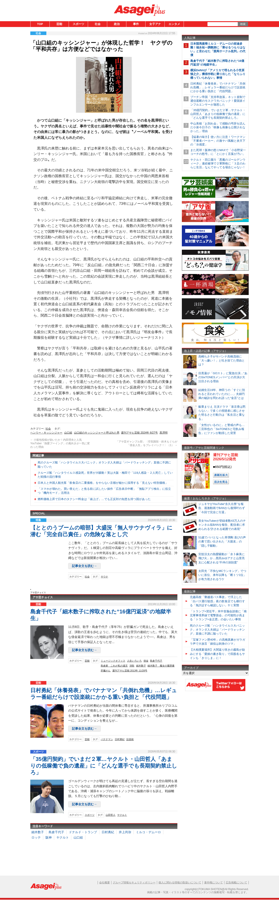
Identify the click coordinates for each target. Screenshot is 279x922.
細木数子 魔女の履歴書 (161, 665)
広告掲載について (236, 882)
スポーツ (78, 24)
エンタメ (174, 24)
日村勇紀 (120, 739)
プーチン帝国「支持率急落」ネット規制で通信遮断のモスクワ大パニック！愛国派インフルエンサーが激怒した (217, 100)
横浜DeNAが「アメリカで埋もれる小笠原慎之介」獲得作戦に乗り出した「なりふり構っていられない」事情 (217, 74)
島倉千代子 (156, 660)
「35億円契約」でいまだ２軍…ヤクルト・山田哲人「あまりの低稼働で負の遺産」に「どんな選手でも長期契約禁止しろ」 (103, 765)
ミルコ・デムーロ (148, 832)
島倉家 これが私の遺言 (114, 665)
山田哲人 (110, 815)
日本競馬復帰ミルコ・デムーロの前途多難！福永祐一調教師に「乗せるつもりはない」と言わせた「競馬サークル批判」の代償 (217, 49)
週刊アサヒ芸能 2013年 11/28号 (129, 670)
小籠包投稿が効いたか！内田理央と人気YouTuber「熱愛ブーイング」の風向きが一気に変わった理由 (60, 443)
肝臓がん (106, 670)
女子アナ (155, 24)
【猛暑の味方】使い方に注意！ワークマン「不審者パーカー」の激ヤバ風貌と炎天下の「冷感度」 (217, 140)
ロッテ (36, 837)
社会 (98, 24)
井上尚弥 (125, 832)
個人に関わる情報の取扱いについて (179, 882)
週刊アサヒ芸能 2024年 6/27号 (139, 432)
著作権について (213, 882)
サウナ (104, 576)
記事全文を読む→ (84, 566)
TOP (40, 24)
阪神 (48, 837)
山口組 (68, 432)
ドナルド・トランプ (83, 832)
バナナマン (107, 739)
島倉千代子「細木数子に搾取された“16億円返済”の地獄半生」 (217, 62)
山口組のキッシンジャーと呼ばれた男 (96, 432)
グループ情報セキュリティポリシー (134, 882)
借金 (146, 660)
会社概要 (104, 882)
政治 (117, 24)
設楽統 (130, 739)
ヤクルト (122, 815)
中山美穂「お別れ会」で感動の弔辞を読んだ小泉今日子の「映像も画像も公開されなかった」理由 (217, 127)
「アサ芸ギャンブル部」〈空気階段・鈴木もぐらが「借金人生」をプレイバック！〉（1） (146, 443)
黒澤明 (164, 432)
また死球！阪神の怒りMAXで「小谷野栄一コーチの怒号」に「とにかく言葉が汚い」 (218, 152)
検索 (243, 24)
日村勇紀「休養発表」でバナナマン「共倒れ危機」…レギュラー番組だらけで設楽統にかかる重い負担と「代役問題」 (217, 87)
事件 (136, 24)
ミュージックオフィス (113, 660)
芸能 (59, 24)
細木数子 (141, 665)
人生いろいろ (134, 660)
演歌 (131, 665)
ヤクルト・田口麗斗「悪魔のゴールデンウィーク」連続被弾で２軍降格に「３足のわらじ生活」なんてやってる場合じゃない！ (217, 163)
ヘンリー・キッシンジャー (46, 432)
